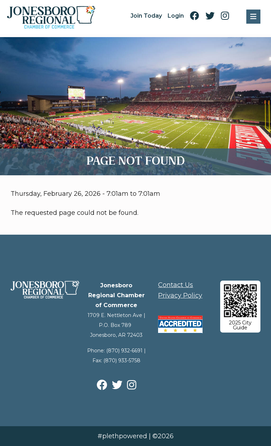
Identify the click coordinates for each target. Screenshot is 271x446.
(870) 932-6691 (124, 350)
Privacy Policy (180, 295)
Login (176, 15)
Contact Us (175, 285)
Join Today (146, 15)
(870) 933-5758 (121, 360)
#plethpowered (122, 436)
